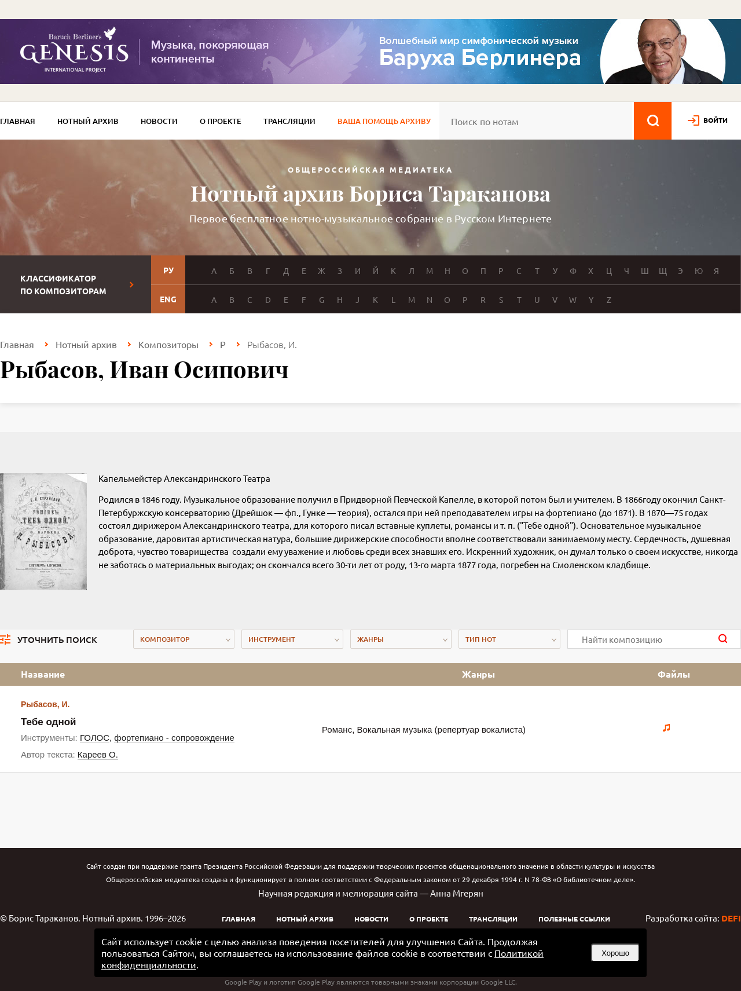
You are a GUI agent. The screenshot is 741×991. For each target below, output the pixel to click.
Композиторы (168, 344)
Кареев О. (98, 754)
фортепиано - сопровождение (174, 738)
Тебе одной (48, 721)
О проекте (220, 121)
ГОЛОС (94, 738)
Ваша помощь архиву (384, 121)
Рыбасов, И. (45, 704)
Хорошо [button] (615, 953)
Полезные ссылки (574, 918)
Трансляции (289, 121)
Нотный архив (88, 121)
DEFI (731, 918)
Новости (159, 121)
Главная (17, 121)
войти (715, 120)
